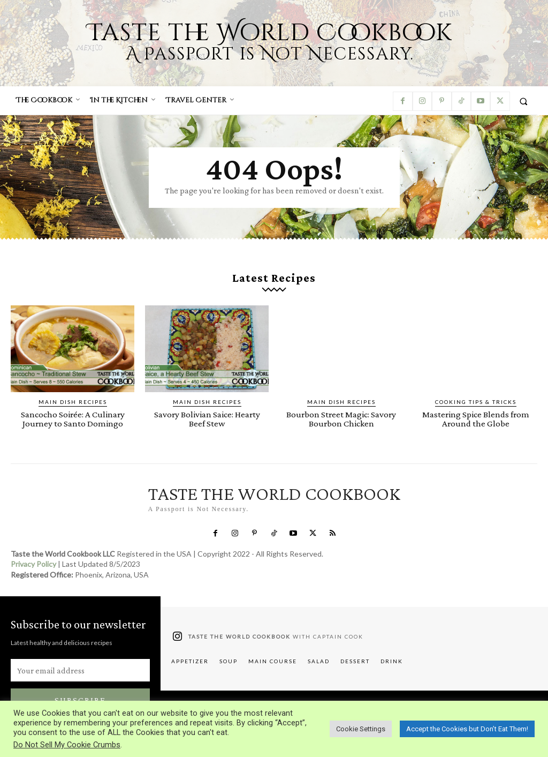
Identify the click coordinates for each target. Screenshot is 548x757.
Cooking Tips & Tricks (475, 402)
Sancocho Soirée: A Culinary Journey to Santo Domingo (73, 419)
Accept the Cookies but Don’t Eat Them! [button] (467, 729)
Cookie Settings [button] (360, 729)
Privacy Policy (33, 564)
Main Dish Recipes (73, 402)
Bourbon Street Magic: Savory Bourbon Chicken (341, 419)
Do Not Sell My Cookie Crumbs (66, 744)
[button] (523, 101)
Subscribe (80, 699)
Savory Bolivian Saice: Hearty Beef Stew (207, 419)
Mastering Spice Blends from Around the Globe (475, 419)
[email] (80, 670)
